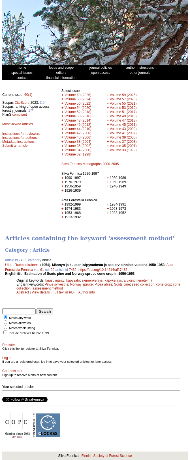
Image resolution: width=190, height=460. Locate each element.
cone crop (163, 284)
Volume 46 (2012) (78, 125)
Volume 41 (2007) (123, 133)
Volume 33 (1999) (123, 150)
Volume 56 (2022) (78, 103)
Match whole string (22, 328)
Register (8, 345)
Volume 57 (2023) (123, 99)
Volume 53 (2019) (123, 108)
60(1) (28, 95)
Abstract (22, 292)
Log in (7, 358)
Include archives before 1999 (29, 333)
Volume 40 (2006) (78, 137)
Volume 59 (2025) (123, 95)
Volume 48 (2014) (78, 120)
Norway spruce (81, 284)
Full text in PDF (64, 292)
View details (41, 292)
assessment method (48, 288)
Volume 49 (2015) (123, 116)
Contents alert (13, 371)
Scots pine (122, 284)
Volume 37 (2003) (123, 142)
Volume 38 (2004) (78, 142)
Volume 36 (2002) (78, 146)
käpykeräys (113, 280)
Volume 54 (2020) (78, 108)
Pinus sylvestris (56, 284)
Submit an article (14, 146)
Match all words (20, 323)
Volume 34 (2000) (78, 150)
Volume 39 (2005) (123, 137)
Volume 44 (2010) (78, 129)
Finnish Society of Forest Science (106, 456)
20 (52, 270)
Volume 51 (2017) (123, 112)
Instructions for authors (19, 138)
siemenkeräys (92, 280)
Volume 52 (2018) (78, 112)
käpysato (73, 280)
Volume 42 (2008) (78, 133)
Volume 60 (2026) (78, 95)
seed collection (143, 284)
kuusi (49, 280)
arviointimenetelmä (138, 280)
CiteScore (21, 103)
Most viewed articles (17, 124)
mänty (60, 280)
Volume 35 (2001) (123, 146)
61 (42, 270)
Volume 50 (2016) (78, 116)
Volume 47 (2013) (123, 120)
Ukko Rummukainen (21, 265)
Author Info (86, 292)
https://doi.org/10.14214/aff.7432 (102, 270)
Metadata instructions (18, 142)
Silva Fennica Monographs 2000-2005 (90, 164)
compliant (19, 114)
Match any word (20, 317)
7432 (73, 270)
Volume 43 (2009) (123, 129)
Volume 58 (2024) (78, 99)
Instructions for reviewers (21, 134)
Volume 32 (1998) (78, 154)
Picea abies (103, 284)
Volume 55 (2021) (123, 103)
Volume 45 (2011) (123, 125)
